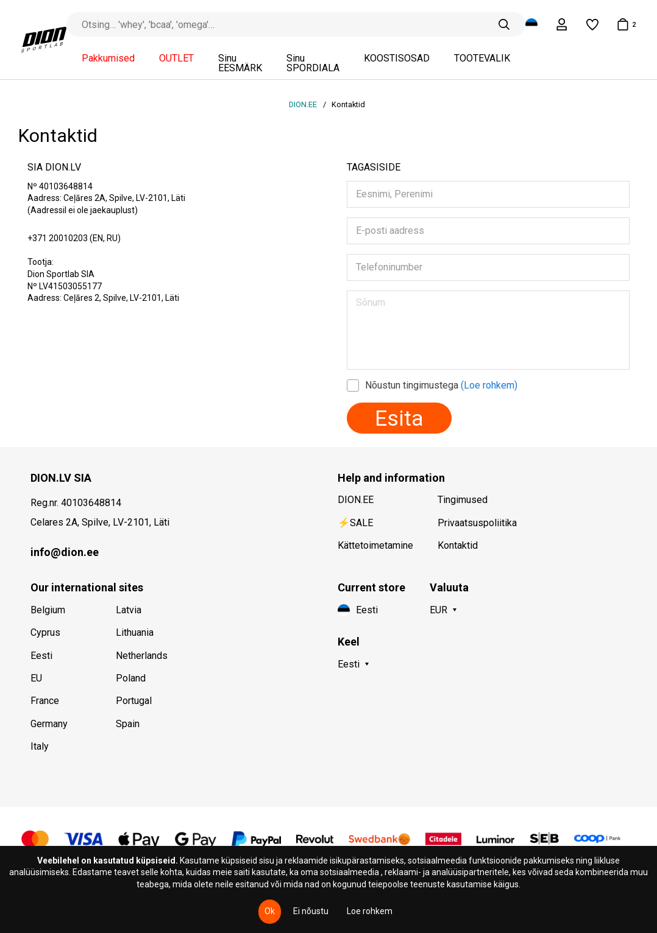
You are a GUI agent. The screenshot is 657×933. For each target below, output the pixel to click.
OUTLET (176, 58)
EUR (438, 610)
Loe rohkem (369, 911)
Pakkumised (108, 58)
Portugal (134, 700)
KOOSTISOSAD (397, 58)
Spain (128, 724)
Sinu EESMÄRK (240, 63)
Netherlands (142, 655)
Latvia (128, 610)
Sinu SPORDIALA (312, 63)
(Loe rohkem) (489, 385)
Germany (49, 724)
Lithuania (135, 632)
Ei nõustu (310, 911)
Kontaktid (458, 545)
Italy (39, 746)
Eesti (41, 655)
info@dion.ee (64, 552)
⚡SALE (355, 523)
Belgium (47, 610)
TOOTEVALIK (482, 58)
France (44, 700)
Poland (131, 678)
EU (36, 678)
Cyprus (45, 632)
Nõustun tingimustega (441, 385)
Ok (270, 911)
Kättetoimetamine (375, 545)
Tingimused (463, 499)
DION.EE (304, 104)
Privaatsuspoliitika (477, 523)
